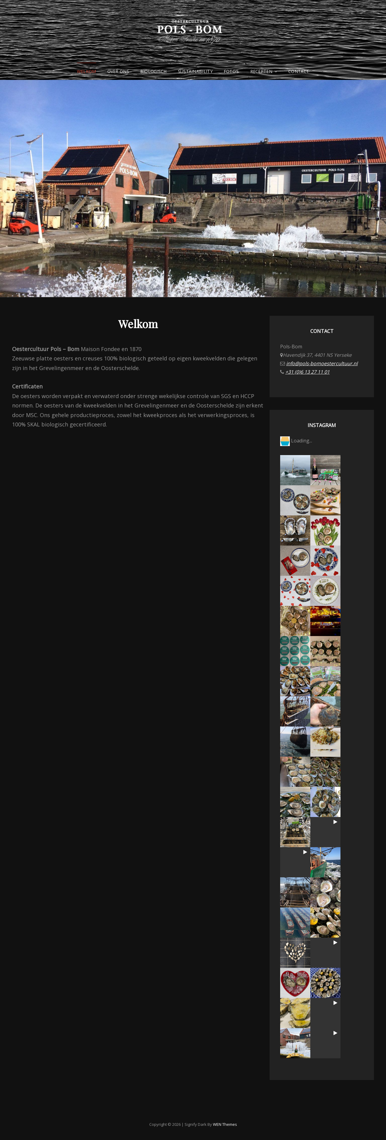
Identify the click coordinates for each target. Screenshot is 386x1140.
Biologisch (153, 71)
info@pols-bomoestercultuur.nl (322, 363)
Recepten (261, 71)
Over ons (118, 71)
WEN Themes (225, 1124)
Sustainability (195, 71)
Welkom (86, 71)
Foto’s (231, 71)
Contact (298, 71)
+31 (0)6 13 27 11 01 (307, 372)
